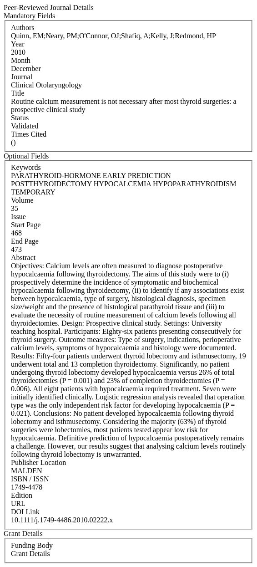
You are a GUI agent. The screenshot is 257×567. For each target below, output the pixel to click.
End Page (25, 241)
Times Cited (28, 134)
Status (20, 118)
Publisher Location (38, 462)
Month (20, 60)
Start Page (25, 225)
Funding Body (32, 545)
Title (18, 93)
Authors (23, 27)
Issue (18, 216)
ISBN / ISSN (30, 479)
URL (18, 503)
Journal (21, 77)
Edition (21, 495)
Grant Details (30, 553)
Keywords (26, 167)
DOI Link (25, 512)
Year (17, 44)
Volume (22, 200)
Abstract (23, 257)
